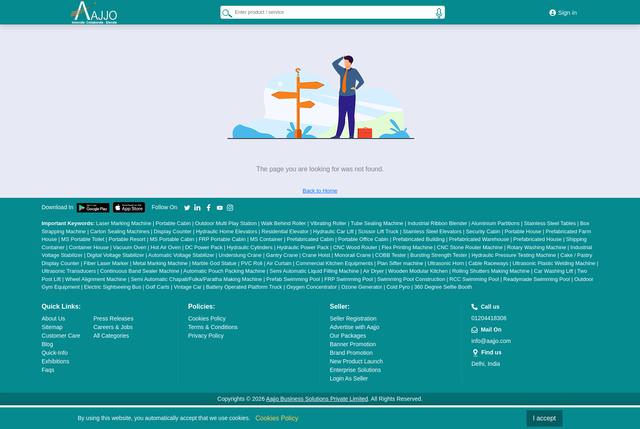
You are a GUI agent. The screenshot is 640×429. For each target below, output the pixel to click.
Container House (89, 247)
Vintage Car (188, 287)
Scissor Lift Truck (378, 231)
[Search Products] (227, 13)
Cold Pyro (398, 287)
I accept (544, 418)
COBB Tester (390, 255)
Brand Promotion (351, 352)
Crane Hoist (316, 255)
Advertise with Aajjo (354, 327)
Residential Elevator (285, 231)
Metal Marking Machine (160, 263)
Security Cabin (483, 231)
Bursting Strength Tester (438, 255)
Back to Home (319, 191)
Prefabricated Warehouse (479, 239)
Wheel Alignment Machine (96, 279)
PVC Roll (251, 263)
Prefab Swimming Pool (293, 279)
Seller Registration (353, 318)
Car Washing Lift (553, 271)
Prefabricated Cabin (310, 239)
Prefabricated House (537, 239)
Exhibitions (55, 361)
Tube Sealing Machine (377, 223)
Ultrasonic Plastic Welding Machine (554, 263)
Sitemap (52, 327)
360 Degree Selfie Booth (443, 287)
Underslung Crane (240, 255)
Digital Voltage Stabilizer (115, 255)
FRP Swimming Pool (348, 279)
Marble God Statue (214, 263)
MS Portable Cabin (172, 239)
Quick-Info (55, 352)
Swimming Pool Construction (411, 279)
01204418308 (489, 318)
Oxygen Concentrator (312, 287)
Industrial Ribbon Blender (437, 223)
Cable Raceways (489, 263)
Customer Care (61, 335)
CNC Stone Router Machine (470, 247)
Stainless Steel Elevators (432, 231)
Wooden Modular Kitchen (418, 271)
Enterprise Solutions (355, 370)
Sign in (563, 12)
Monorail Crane (353, 255)
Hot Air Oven (166, 247)
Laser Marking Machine (123, 223)
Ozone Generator (361, 287)
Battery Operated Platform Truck (244, 287)
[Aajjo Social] (187, 207)
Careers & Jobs (113, 327)
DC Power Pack (203, 247)
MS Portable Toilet (82, 239)
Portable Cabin (173, 223)
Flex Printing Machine (407, 247)
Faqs (48, 370)
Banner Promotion (353, 344)
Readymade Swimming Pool (536, 279)
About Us (53, 318)
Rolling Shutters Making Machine (491, 271)
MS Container (266, 239)
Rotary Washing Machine (536, 247)
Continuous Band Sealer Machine (139, 271)
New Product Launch (356, 361)
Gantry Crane (282, 255)
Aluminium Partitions (495, 223)
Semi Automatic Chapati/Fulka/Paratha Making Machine (196, 279)
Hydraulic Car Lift (333, 231)
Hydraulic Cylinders (250, 247)
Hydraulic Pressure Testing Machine (513, 255)
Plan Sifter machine (400, 263)
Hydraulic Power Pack (303, 247)
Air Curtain (279, 263)
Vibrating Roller (328, 223)
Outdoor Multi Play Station (226, 223)
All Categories (111, 335)
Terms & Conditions (213, 327)
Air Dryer (373, 271)
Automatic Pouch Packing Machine (224, 271)
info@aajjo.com (491, 341)
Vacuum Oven (129, 247)
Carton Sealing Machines (119, 231)
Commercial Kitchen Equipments (334, 263)
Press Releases (113, 318)
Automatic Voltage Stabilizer (181, 255)
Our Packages (348, 335)
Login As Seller (349, 378)
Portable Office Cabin (363, 239)
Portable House (522, 231)
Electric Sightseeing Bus (112, 287)
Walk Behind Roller (283, 223)
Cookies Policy (207, 318)
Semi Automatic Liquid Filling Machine (314, 271)
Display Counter (173, 231)
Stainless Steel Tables (550, 223)
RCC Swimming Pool (474, 279)
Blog (47, 344)
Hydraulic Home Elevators (226, 231)
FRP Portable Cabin (222, 239)
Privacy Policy (206, 335)
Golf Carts (158, 287)
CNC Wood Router (355, 247)
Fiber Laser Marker (106, 263)
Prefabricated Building (418, 239)
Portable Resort (127, 239)
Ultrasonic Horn (445, 263)
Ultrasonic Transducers (69, 271)
